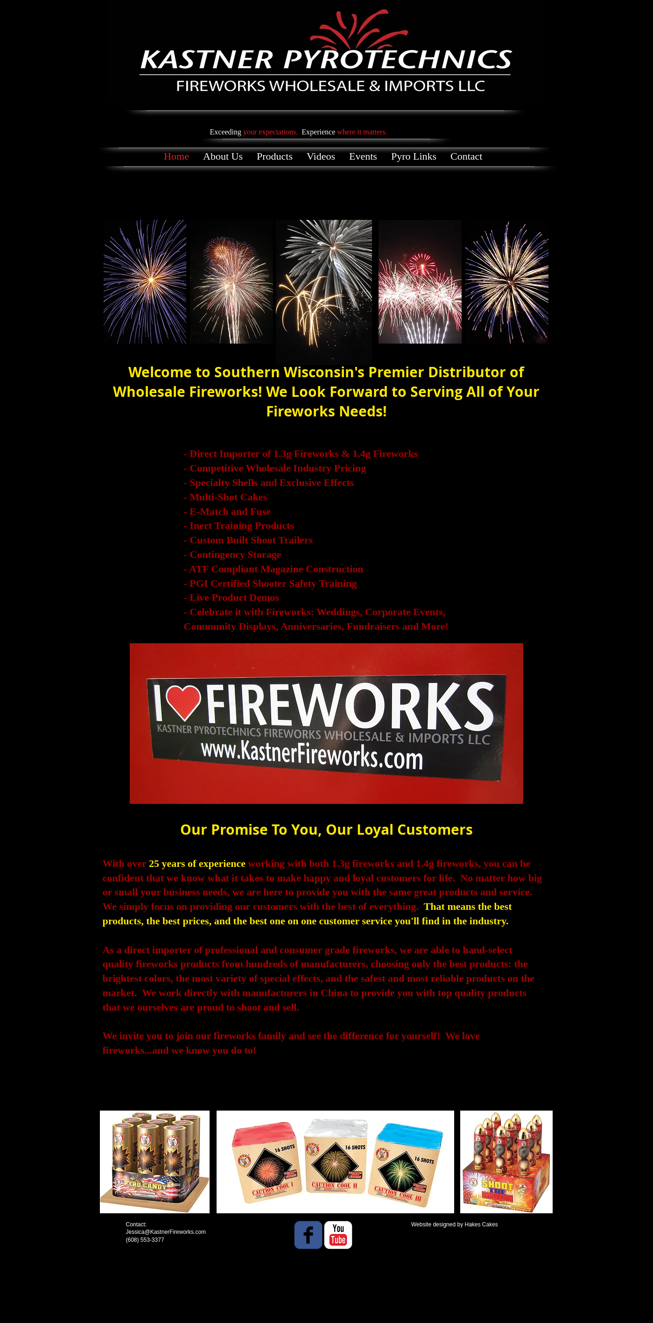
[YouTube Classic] (338, 1235)
